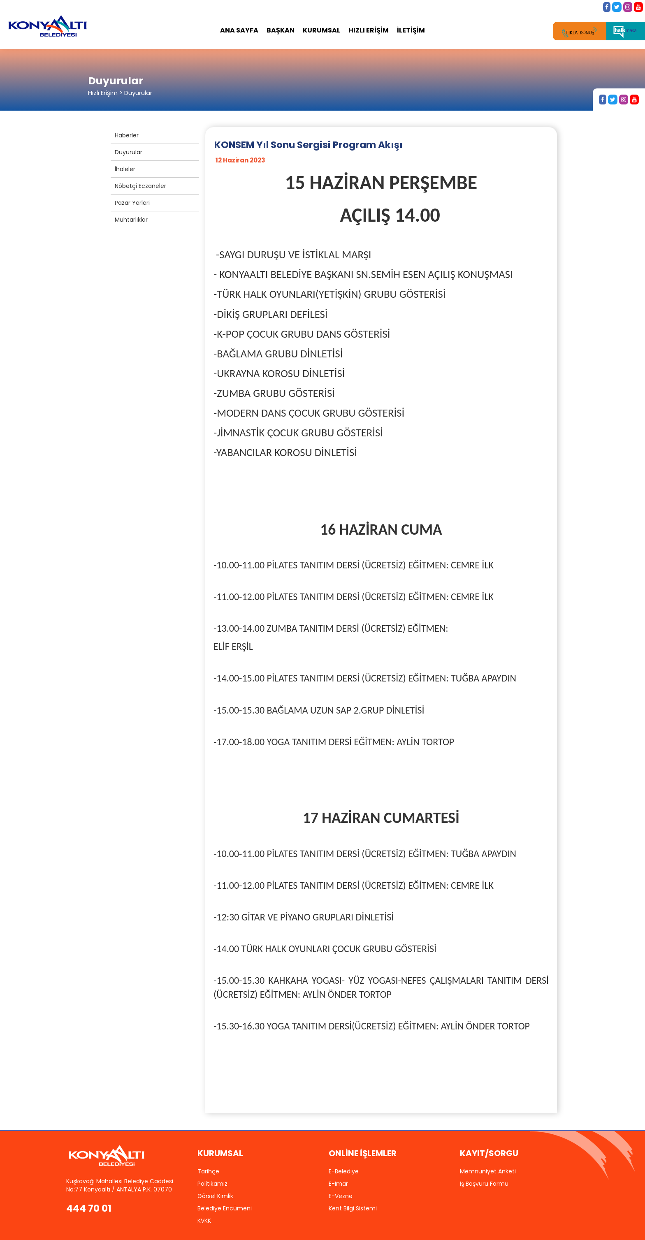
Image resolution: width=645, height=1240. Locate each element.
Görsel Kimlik (215, 1196)
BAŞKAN (281, 30)
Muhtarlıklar (131, 220)
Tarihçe (208, 1171)
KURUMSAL (321, 30)
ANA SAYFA (239, 30)
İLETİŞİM (411, 30)
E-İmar (338, 1184)
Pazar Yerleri (132, 203)
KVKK (204, 1221)
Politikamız (212, 1184)
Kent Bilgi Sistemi (353, 1208)
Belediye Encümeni (224, 1208)
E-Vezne (341, 1196)
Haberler (127, 135)
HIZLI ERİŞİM (368, 30)
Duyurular (128, 152)
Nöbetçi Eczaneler (140, 186)
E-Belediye (344, 1171)
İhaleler (125, 169)
